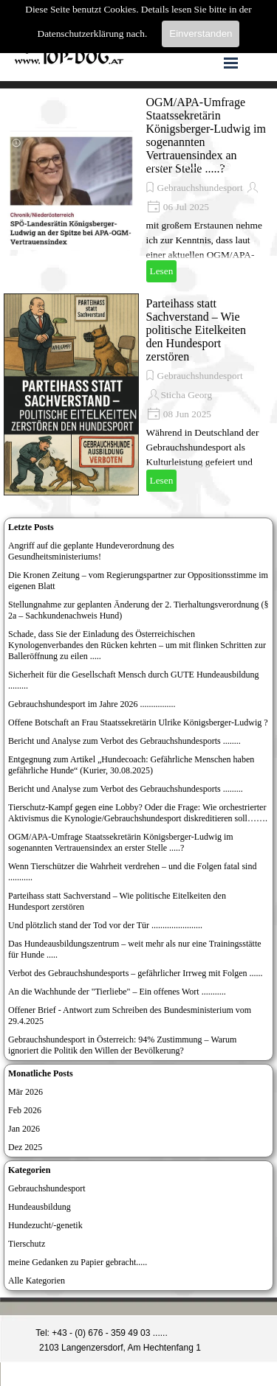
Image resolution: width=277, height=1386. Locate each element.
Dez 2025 (25, 1147)
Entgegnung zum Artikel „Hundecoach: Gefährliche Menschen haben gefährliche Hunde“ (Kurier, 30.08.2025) (131, 765)
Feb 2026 (24, 1110)
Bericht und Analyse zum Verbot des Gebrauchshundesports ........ (124, 741)
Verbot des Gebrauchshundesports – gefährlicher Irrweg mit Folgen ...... (135, 973)
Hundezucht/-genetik (45, 1225)
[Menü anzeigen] (231, 63)
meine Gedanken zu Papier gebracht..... (77, 1262)
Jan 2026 (24, 1129)
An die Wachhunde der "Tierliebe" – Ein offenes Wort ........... (117, 991)
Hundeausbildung (39, 1207)
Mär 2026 (25, 1092)
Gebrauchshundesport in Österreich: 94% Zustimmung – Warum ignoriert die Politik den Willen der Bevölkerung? (122, 1045)
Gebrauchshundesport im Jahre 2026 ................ (92, 704)
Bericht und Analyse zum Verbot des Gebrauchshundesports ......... (125, 789)
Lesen (162, 270)
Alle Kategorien (36, 1280)
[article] (138, 189)
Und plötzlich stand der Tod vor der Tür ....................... (105, 925)
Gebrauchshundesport (200, 187)
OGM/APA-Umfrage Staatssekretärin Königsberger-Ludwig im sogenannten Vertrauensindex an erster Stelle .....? (120, 842)
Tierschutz (26, 1244)
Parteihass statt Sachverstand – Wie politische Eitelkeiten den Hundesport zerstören (196, 330)
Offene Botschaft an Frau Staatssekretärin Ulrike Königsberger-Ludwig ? (138, 722)
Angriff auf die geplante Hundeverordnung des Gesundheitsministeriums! (91, 551)
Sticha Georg (187, 394)
